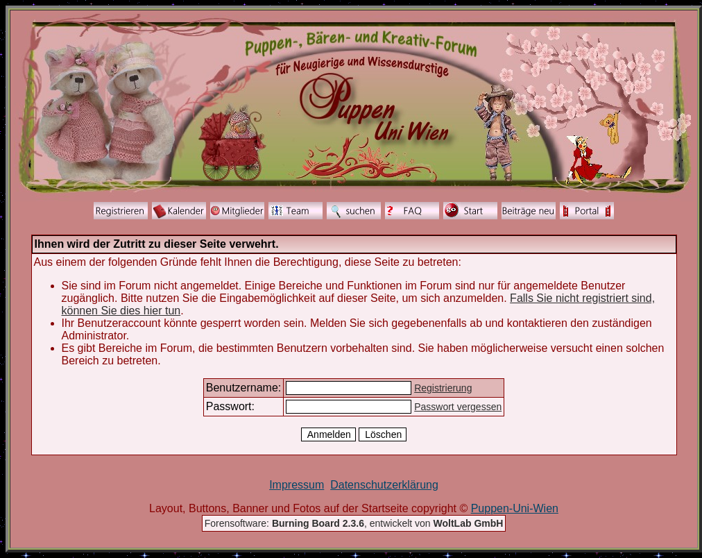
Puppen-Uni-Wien (514, 508)
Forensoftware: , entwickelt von (354, 523)
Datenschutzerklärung (384, 485)
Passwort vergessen (458, 406)
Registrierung (443, 388)
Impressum (296, 485)
